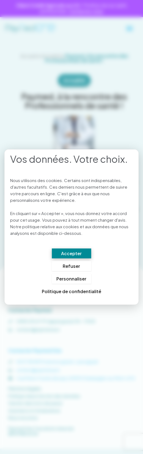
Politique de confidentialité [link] (71, 291)
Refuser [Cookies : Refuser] (71, 266)
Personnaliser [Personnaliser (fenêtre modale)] (71, 279)
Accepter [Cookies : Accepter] (71, 253)
